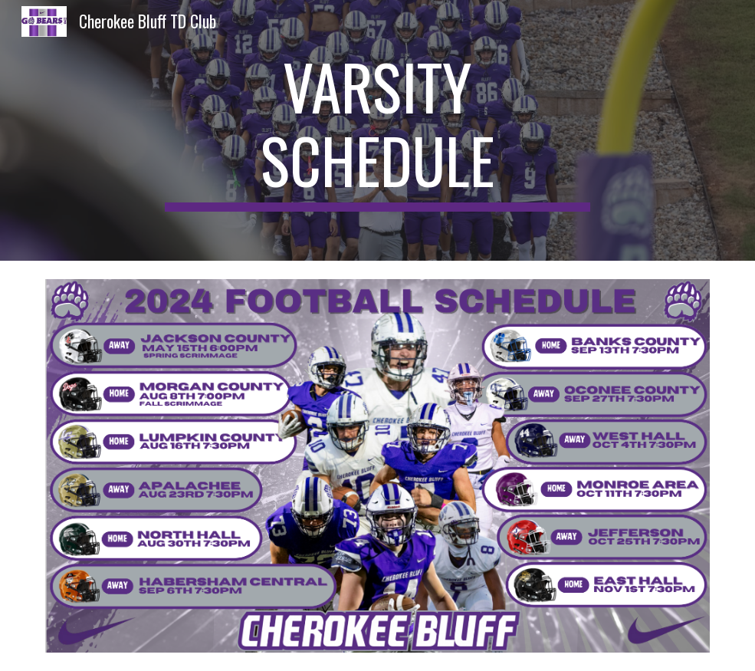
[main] (377, 130)
